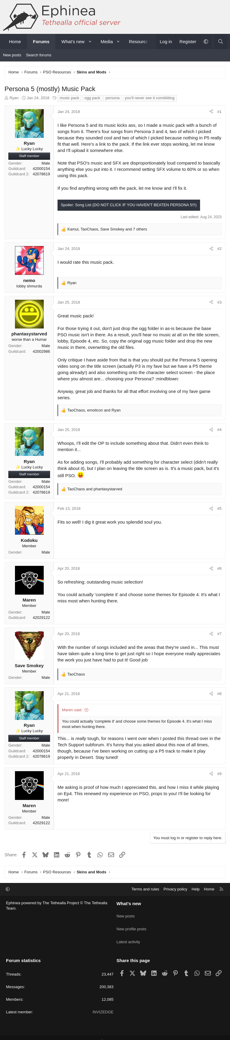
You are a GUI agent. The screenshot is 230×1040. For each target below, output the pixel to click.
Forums (41, 41)
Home (15, 41)
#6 (219, 568)
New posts (12, 55)
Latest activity (128, 935)
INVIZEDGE (103, 1003)
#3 (219, 302)
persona (112, 98)
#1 (219, 111)
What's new (72, 41)
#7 (219, 633)
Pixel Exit (173, 1033)
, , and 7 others (107, 229)
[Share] (211, 111)
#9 (219, 773)
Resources (140, 41)
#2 (219, 248)
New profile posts (131, 924)
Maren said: (72, 710)
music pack (69, 98)
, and (94, 410)
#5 (219, 508)
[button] (90, 41)
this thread (187, 738)
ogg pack (92, 98)
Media (107, 41)
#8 (219, 693)
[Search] (220, 41)
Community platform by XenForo (98, 1033)
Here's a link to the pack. (105, 144)
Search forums (39, 55)
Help (196, 889)
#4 (219, 429)
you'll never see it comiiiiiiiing (150, 98)
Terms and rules (145, 889)
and (94, 489)
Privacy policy (175, 889)
